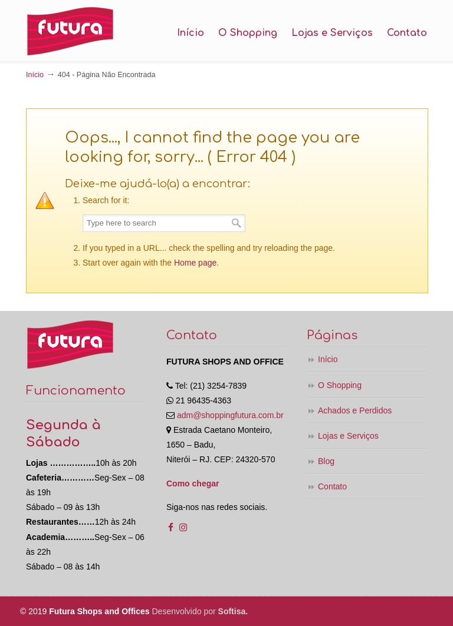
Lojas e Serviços (348, 435)
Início (35, 75)
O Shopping (340, 385)
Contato (332, 486)
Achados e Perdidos (355, 410)
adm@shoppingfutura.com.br (230, 415)
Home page (195, 262)
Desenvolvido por (200, 611)
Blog (326, 461)
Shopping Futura (70, 31)
